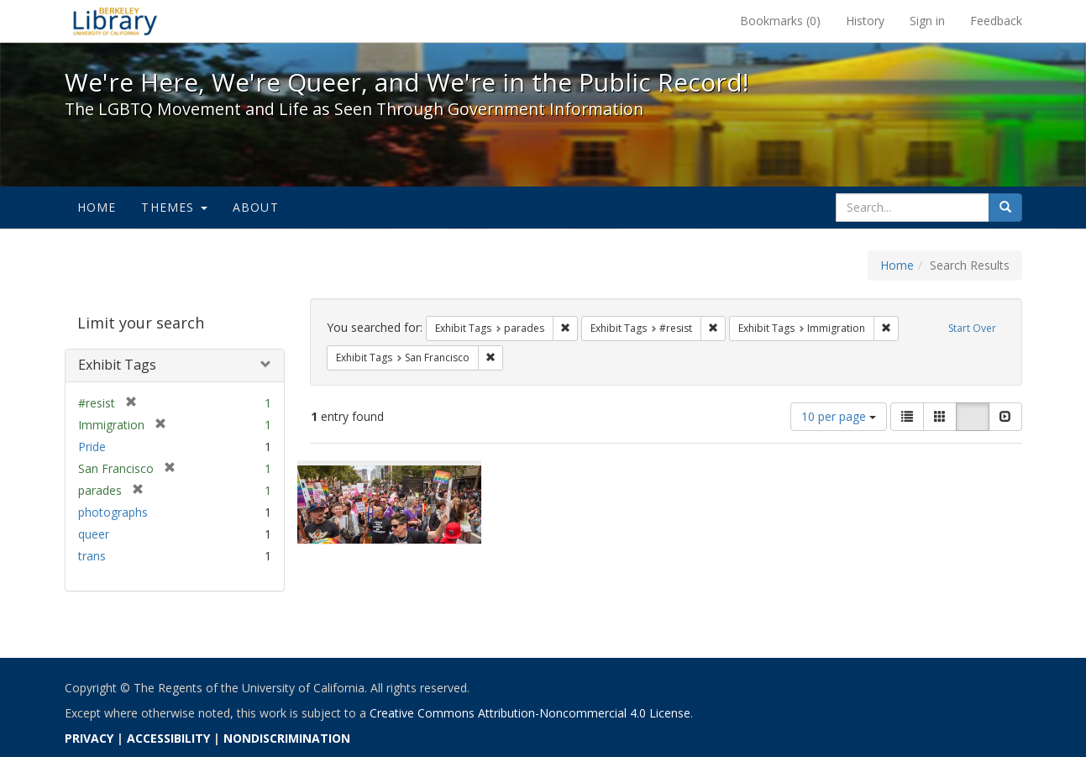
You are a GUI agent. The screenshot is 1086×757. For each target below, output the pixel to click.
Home (97, 207)
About (256, 207)
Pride (92, 447)
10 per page (838, 416)
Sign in (927, 21)
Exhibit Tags (117, 364)
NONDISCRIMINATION (286, 738)
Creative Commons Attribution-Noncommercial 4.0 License (530, 713)
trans (92, 556)
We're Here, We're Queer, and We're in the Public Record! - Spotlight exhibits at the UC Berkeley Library (115, 21)
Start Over (972, 328)
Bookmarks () (780, 21)
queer (93, 534)
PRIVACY (89, 738)
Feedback (996, 21)
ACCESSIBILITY (168, 738)
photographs (113, 512)
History (865, 21)
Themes (174, 207)
